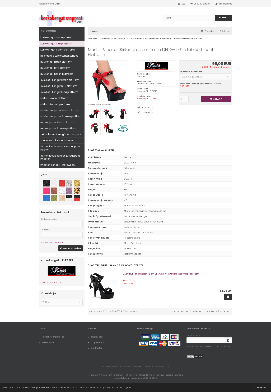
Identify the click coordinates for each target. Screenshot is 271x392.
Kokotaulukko (147, 112)
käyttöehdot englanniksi (51, 336)
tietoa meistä (46, 342)
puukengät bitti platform (55, 68)
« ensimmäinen (180, 311)
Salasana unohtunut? (52, 242)
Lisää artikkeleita (50, 282)
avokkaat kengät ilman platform (60, 80)
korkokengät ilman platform (57, 37)
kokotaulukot (95, 336)
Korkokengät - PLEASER (147, 98)
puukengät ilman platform (56, 61)
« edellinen (197, 311)
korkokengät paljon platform (57, 49)
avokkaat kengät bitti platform (58, 86)
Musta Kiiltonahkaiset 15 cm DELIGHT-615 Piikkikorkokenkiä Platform (161, 273)
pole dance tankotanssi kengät (59, 55)
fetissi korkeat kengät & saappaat (60, 134)
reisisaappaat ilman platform (58, 122)
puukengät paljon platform (56, 74)
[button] (205, 77)
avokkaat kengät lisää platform (59, 92)
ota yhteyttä (95, 348)
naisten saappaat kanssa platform (61, 116)
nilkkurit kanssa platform (55, 104)
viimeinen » (225, 311)
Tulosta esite (147, 107)
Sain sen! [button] (262, 387)
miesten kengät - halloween (57, 165)
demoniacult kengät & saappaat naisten (60, 148)
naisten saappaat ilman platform (60, 110)
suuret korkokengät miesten (57, 140)
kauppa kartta (96, 342)
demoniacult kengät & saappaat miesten (60, 157)
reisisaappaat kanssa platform (58, 128)
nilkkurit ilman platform (54, 98)
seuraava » (211, 311)
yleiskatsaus (95, 311)
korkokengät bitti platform (56, 43)
